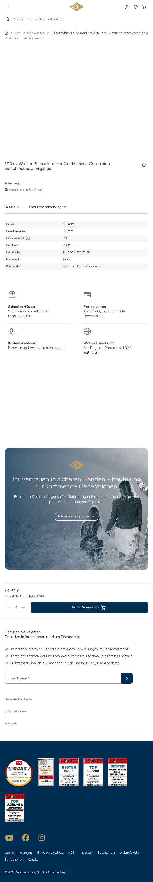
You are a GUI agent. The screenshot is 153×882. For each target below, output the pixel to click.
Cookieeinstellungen (18, 853)
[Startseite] (6, 33)
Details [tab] (10, 207)
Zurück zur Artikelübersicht (24, 38)
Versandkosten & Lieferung (26, 189)
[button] (144, 165)
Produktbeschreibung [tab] (45, 207)
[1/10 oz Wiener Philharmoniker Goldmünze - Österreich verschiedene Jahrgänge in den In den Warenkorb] (89, 607)
